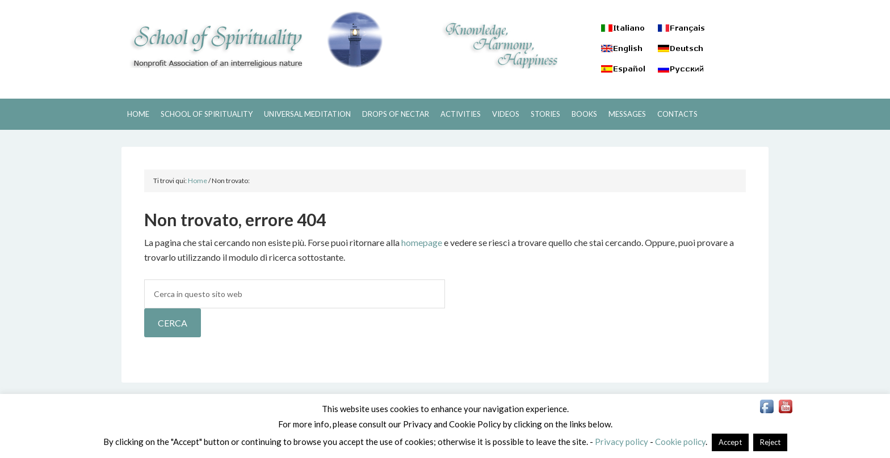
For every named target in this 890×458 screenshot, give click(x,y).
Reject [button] (770, 442)
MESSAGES (627, 113)
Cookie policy (680, 441)
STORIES (545, 113)
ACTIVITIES (460, 113)
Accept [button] (730, 442)
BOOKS (584, 113)
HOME (138, 113)
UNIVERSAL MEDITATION (307, 113)
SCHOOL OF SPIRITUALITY (252, 39)
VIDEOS (505, 113)
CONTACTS (677, 113)
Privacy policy (621, 441)
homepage (421, 242)
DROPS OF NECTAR (395, 113)
